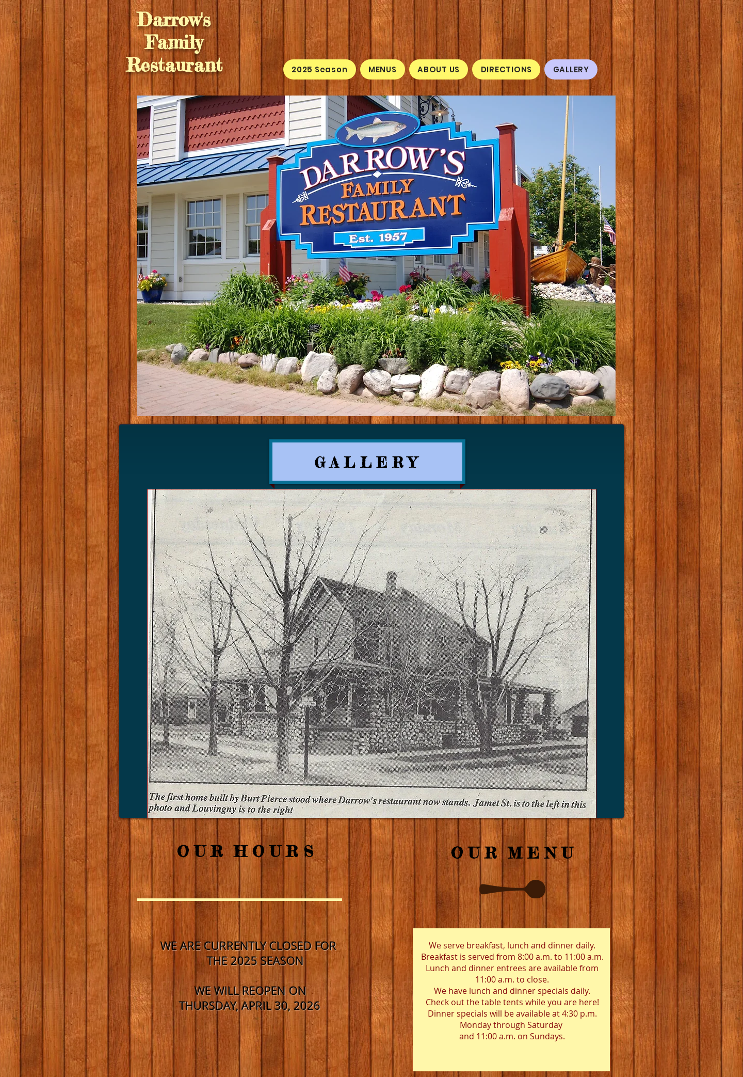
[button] (371, 653)
